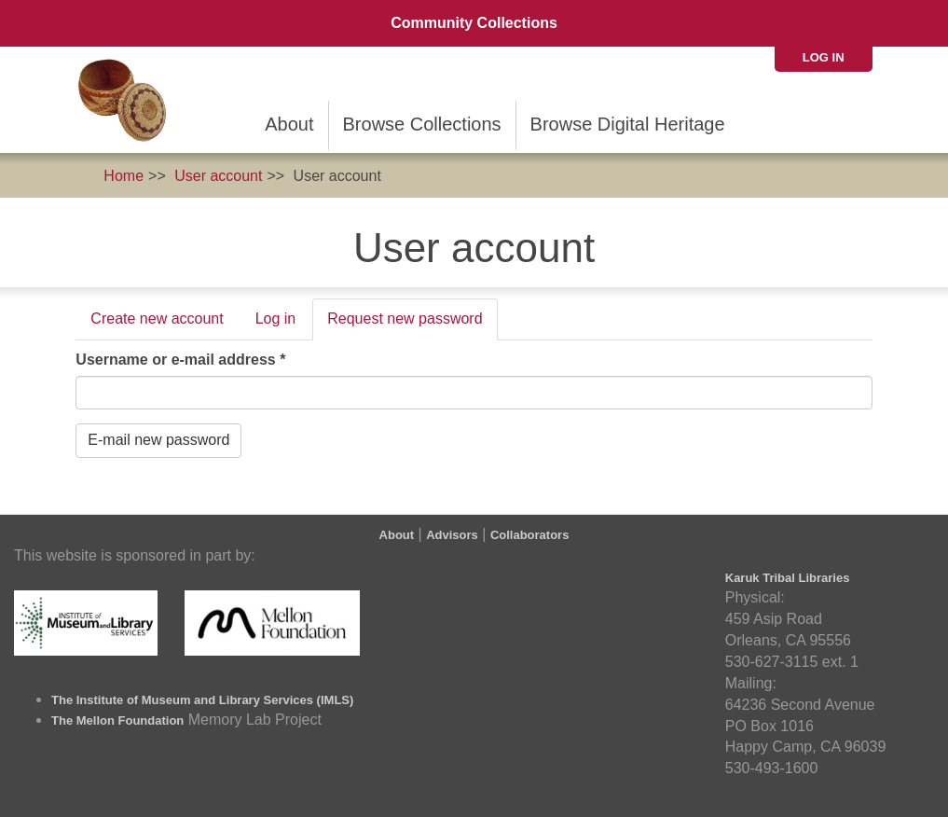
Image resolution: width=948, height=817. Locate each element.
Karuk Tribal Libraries (787, 578)
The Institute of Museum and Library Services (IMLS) (202, 700)
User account (218, 176)
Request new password (412, 324)
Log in (824, 57)
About (289, 124)
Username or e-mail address (180, 359)
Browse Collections (422, 124)
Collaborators (530, 535)
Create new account (156, 318)
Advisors (452, 535)
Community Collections (474, 23)
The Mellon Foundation (117, 720)
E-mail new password (158, 440)
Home (123, 176)
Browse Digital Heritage (627, 124)
